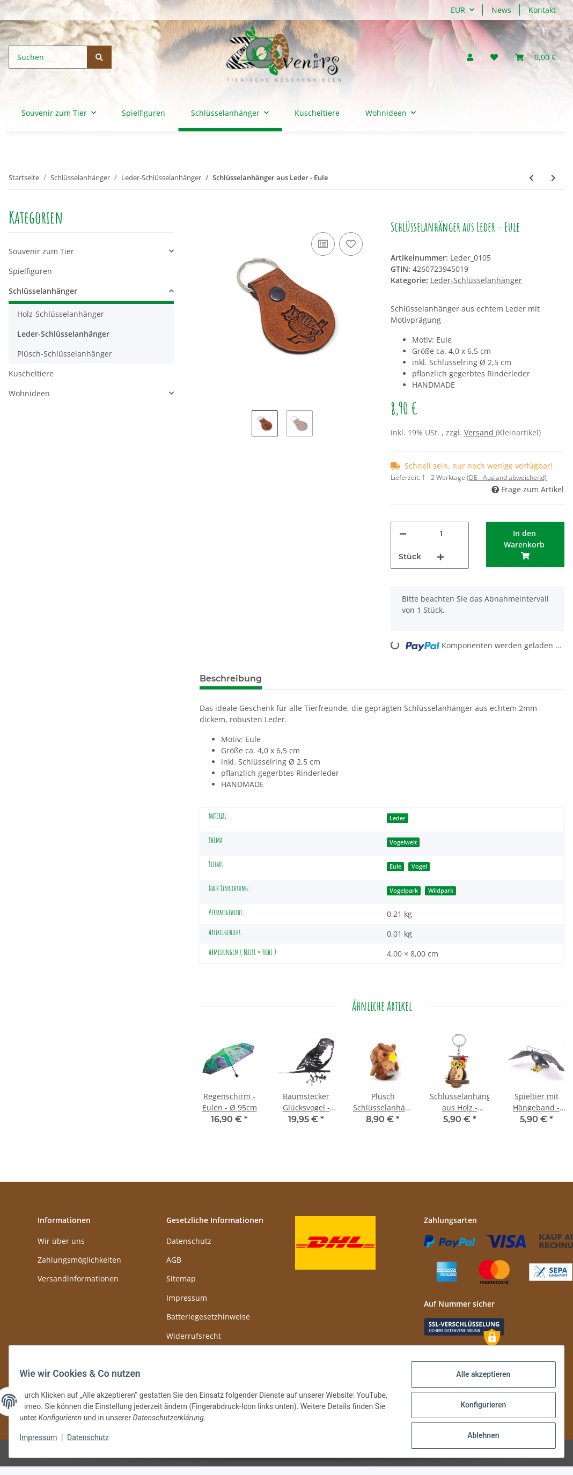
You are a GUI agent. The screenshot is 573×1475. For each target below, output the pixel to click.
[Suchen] (48, 57)
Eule (395, 866)
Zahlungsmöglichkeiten (79, 1260)
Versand (480, 432)
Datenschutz (188, 1241)
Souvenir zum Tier (41, 251)
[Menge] (441, 533)
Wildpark (440, 890)
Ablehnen (476, 1437)
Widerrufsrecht (193, 1336)
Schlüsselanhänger (43, 291)
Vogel (419, 866)
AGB (173, 1260)
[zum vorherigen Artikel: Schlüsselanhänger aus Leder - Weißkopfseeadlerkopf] (531, 177)
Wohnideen (29, 393)
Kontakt (542, 10)
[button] (470, 57)
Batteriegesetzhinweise (208, 1316)
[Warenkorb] (535, 57)
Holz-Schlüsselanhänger (60, 314)
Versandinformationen (78, 1278)
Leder (398, 818)
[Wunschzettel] (494, 57)
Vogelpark (404, 890)
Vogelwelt (403, 842)
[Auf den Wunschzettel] (351, 244)
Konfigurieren (476, 1409)
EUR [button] (458, 10)
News (501, 10)
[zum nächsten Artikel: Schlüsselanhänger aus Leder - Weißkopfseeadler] (553, 177)
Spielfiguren (30, 271)
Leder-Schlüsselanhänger (476, 280)
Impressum (186, 1298)
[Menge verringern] (403, 533)
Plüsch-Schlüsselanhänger (64, 354)
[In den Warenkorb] (208, 213)
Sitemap (181, 1278)
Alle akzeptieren (476, 1381)
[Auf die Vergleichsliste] (323, 244)
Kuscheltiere (31, 373)
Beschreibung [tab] (231, 678)
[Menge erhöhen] (440, 556)
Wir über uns (61, 1241)
